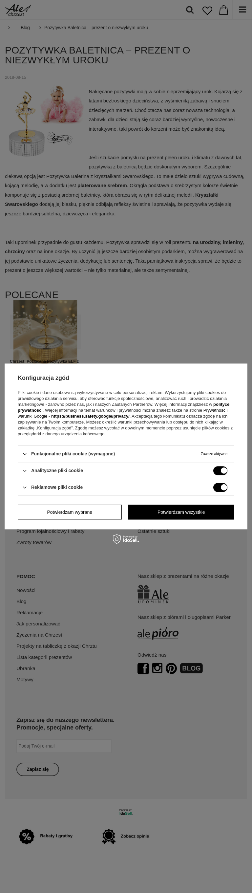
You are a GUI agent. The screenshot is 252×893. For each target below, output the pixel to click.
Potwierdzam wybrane (69, 512)
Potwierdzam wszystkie (181, 512)
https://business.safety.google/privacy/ (90, 416)
